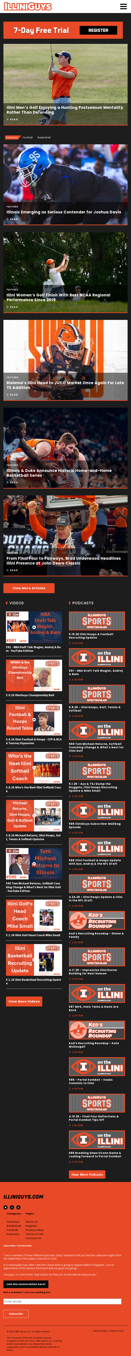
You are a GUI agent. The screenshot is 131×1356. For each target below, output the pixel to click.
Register (31, 1226)
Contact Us (33, 1238)
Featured (13, 1222)
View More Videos (24, 1001)
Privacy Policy (34, 1230)
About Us (32, 1222)
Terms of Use (34, 1234)
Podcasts (13, 1234)
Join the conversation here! (26, 1284)
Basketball (14, 1226)
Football (12, 1230)
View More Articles (29, 588)
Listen (77, 643)
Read (14, 119)
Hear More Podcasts (87, 1174)
